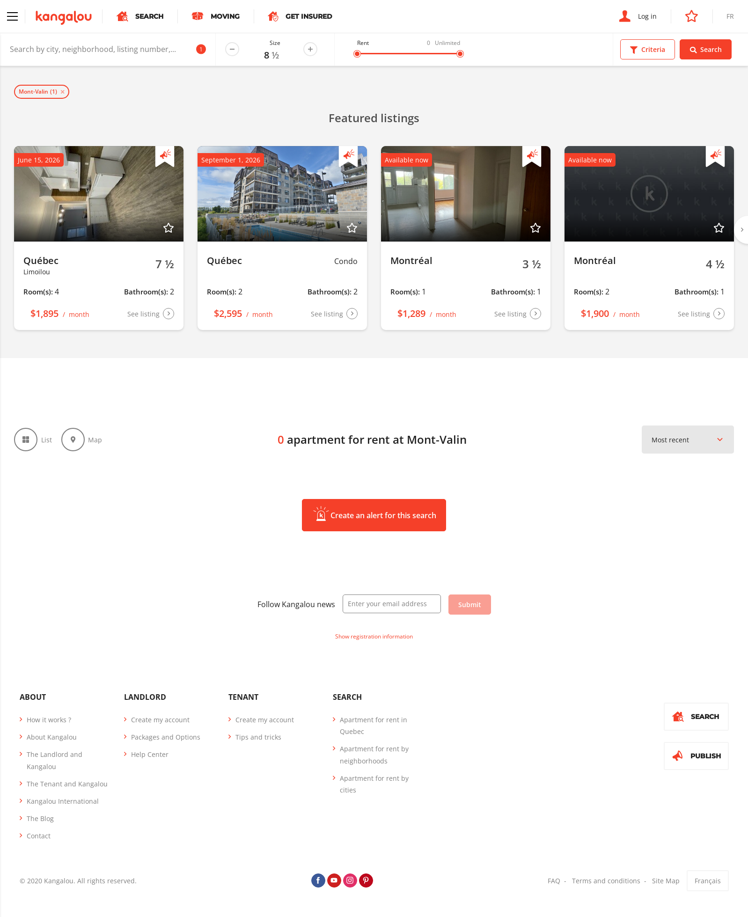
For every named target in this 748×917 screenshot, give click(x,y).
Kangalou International (63, 801)
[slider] (357, 54)
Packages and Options (165, 737)
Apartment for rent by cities (374, 784)
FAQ (554, 880)
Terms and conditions (606, 880)
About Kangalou (52, 737)
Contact (39, 835)
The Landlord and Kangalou (54, 760)
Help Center (150, 754)
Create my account (160, 719)
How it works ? (49, 719)
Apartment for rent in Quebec (373, 725)
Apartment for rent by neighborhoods (374, 754)
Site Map (666, 880)
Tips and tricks (258, 737)
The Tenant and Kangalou (67, 783)
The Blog (40, 818)
